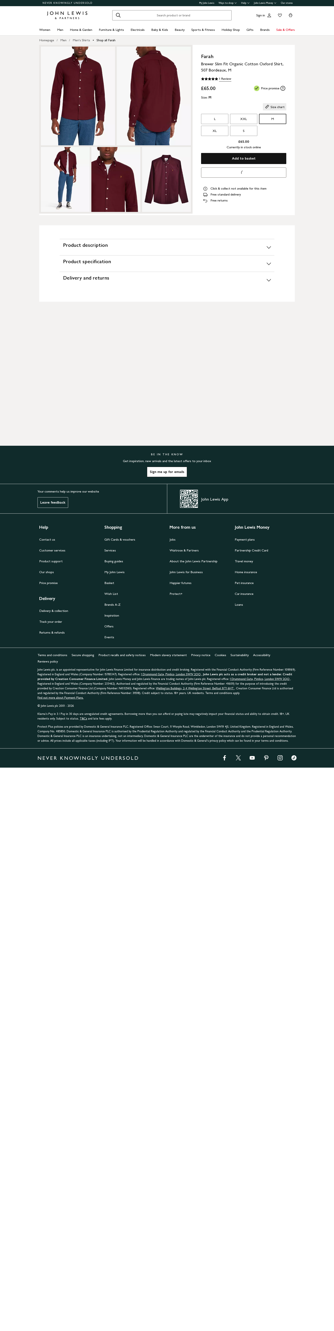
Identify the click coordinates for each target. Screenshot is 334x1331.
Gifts (249, 30)
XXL (243, 119)
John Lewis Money (265, 2)
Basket (109, 1146)
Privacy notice (200, 1218)
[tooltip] (282, 88)
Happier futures (180, 1146)
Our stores (287, 2)
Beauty (180, 30)
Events (109, 1200)
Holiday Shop (231, 30)
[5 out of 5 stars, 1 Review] (216, 78)
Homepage (46, 40)
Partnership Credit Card (251, 1114)
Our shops (46, 1135)
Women (44, 30)
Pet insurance (244, 1146)
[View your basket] (290, 15)
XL (215, 131)
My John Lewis (206, 2)
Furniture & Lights (111, 30)
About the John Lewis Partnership (193, 1124)
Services (110, 1114)
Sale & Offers (285, 30)
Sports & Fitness (203, 30)
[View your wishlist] (279, 15)
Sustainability (239, 1218)
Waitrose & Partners (184, 1114)
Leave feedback (52, 1066)
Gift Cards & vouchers (119, 1103)
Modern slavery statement (168, 1218)
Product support (51, 1124)
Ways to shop (228, 2)
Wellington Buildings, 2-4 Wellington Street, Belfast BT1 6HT (195, 1252)
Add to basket (244, 158)
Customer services (52, 1114)
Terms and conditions (52, 1218)
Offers (109, 1190)
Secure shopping (83, 1218)
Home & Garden (81, 30)
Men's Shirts (81, 40)
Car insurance (244, 1157)
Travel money (244, 1124)
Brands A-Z (112, 1168)
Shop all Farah (105, 40)
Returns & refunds (52, 1196)
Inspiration (111, 1179)
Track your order (50, 1185)
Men (60, 30)
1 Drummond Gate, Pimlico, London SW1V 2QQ (171, 1238)
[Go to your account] (269, 15)
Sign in (260, 15)
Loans (239, 1168)
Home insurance (246, 1135)
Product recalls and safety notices (122, 1218)
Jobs (173, 1103)
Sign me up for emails (167, 1035)
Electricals (138, 30)
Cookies (220, 1218)
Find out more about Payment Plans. (60, 1261)
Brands (265, 30)
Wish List (111, 1157)
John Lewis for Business (186, 1135)
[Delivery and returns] (167, 429)
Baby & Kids (159, 30)
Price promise (48, 1146)
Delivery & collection (53, 1174)
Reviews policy (47, 1225)
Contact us (47, 1103)
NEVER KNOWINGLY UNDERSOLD (68, 2)
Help (245, 2)
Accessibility (261, 1218)
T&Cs (83, 1282)
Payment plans (245, 1103)
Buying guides (113, 1124)
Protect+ (176, 1157)
